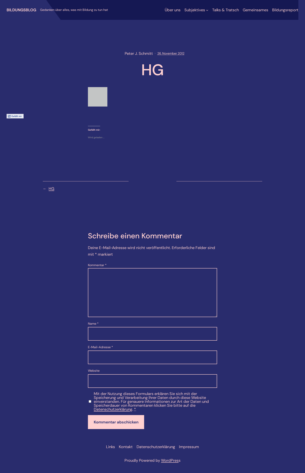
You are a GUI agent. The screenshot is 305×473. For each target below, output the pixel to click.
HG (51, 188)
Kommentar (97, 265)
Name (93, 324)
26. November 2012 (170, 53)
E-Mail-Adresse (100, 347)
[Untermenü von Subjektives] (207, 10)
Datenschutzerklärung (113, 409)
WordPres (170, 460)
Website (94, 371)
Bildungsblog (21, 9)
